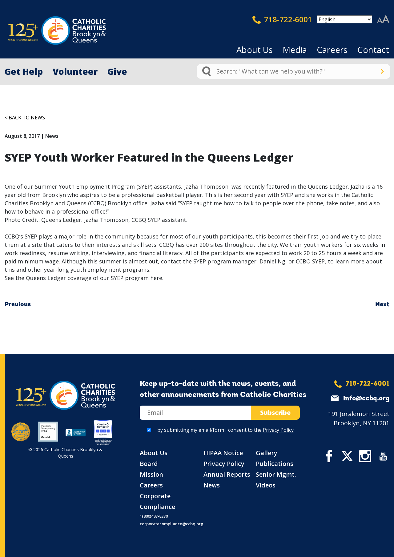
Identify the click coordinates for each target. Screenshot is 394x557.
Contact (373, 49)
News (211, 485)
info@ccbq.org (366, 398)
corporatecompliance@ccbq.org (171, 524)
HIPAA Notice (223, 453)
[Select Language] (344, 19)
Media (295, 49)
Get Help (24, 71)
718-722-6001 (282, 19)
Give (117, 71)
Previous (18, 305)
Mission (151, 474)
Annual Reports (226, 474)
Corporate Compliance (157, 501)
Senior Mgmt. (276, 474)
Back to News (27, 117)
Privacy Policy (278, 430)
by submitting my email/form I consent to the (225, 430)
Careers (332, 49)
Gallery (266, 453)
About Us (254, 49)
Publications (274, 463)
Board (149, 463)
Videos (265, 485)
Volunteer (75, 71)
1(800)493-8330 (154, 516)
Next (382, 305)
